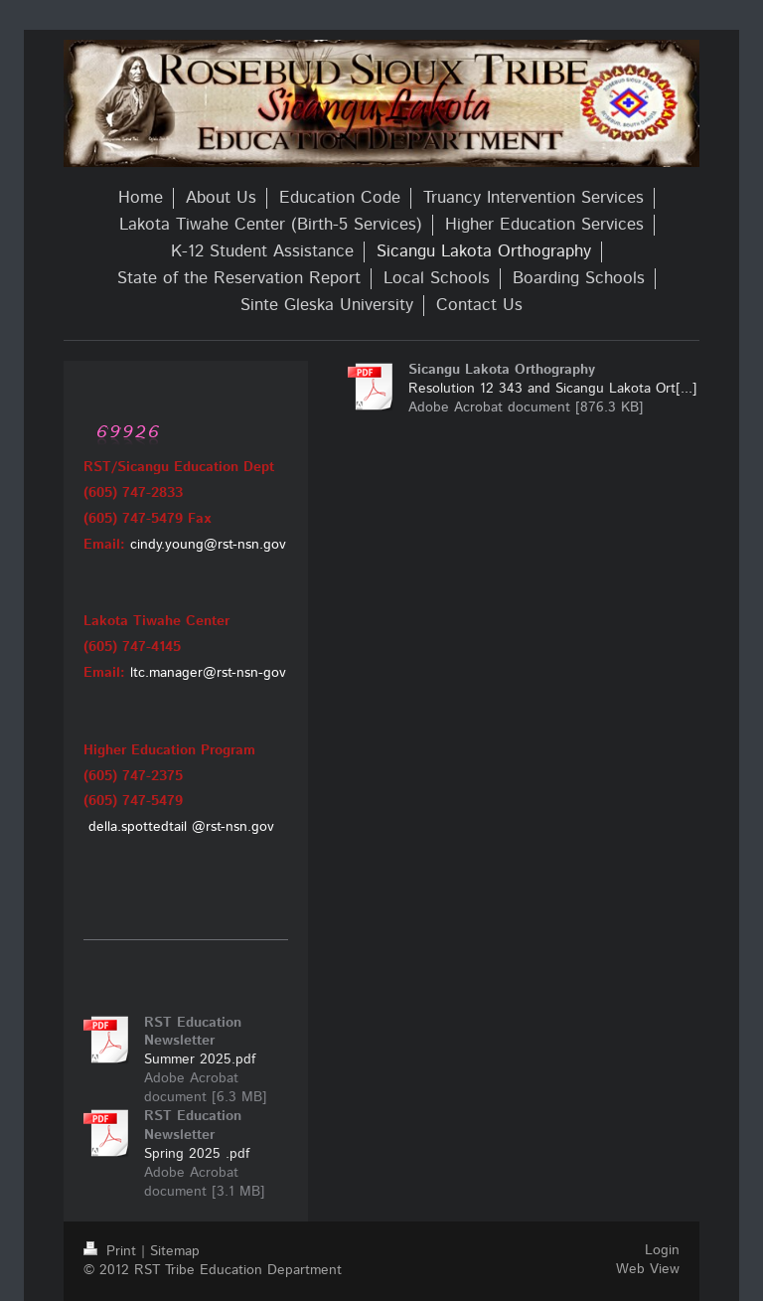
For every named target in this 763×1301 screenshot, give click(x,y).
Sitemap (175, 1251)
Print (112, 1251)
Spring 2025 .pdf (196, 1154)
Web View (648, 1269)
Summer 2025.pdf (199, 1059)
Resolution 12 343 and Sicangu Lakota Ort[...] (552, 389)
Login (662, 1250)
